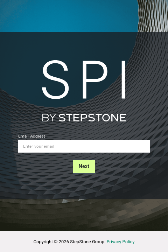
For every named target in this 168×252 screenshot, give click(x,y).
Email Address (32, 136)
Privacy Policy (120, 241)
